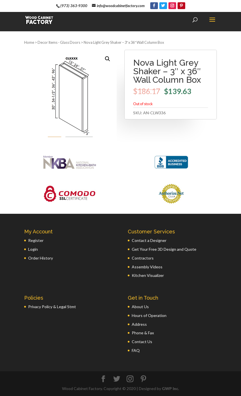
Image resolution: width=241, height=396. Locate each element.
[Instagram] (172, 5)
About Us (140, 306)
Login (33, 249)
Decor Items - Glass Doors (59, 42)
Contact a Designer (149, 240)
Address (139, 324)
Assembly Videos (147, 266)
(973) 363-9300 (73, 5)
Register (36, 240)
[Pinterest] (181, 5)
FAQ (136, 350)
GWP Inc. (170, 388)
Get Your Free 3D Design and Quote (164, 249)
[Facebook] (154, 5)
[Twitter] (163, 5)
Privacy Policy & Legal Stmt (52, 306)
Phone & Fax (143, 332)
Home (29, 42)
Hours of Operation (149, 315)
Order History (40, 258)
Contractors (143, 258)
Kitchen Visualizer (148, 275)
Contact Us (142, 341)
